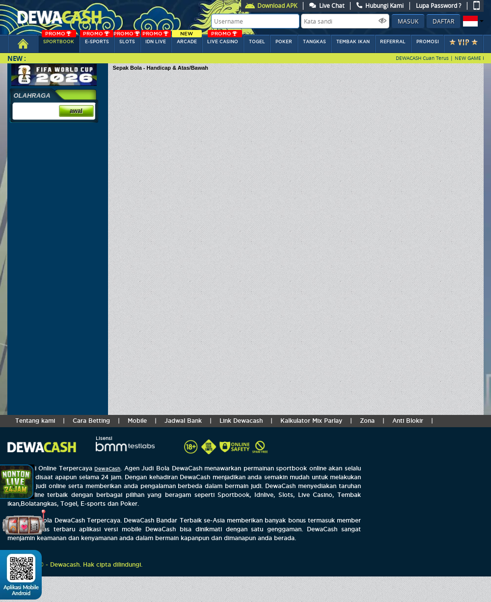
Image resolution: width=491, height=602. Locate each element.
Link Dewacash (241, 420)
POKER (283, 41)
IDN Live (156, 39)
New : (16, 58)
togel (257, 41)
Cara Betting (91, 420)
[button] (472, 21)
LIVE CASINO (224, 39)
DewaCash (107, 468)
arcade (186, 39)
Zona (367, 420)
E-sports (96, 39)
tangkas (314, 41)
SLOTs (126, 39)
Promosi (427, 41)
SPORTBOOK (59, 39)
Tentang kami (35, 420)
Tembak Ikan (353, 41)
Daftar (443, 21)
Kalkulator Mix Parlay (311, 420)
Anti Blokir (407, 420)
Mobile (137, 420)
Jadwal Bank (183, 420)
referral (393, 41)
